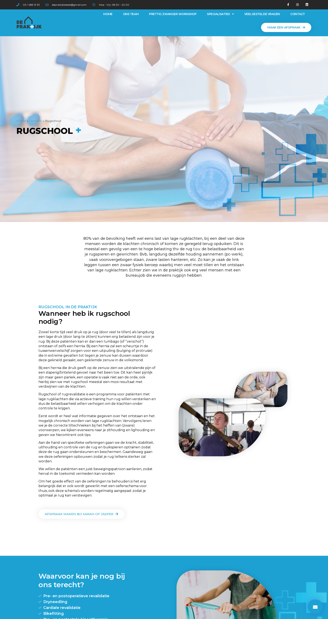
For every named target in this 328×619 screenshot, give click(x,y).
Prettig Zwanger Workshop (172, 14)
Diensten (35, 121)
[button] (286, 27)
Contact (297, 14)
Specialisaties (220, 14)
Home (107, 14)
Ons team (130, 14)
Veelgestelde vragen (262, 14)
